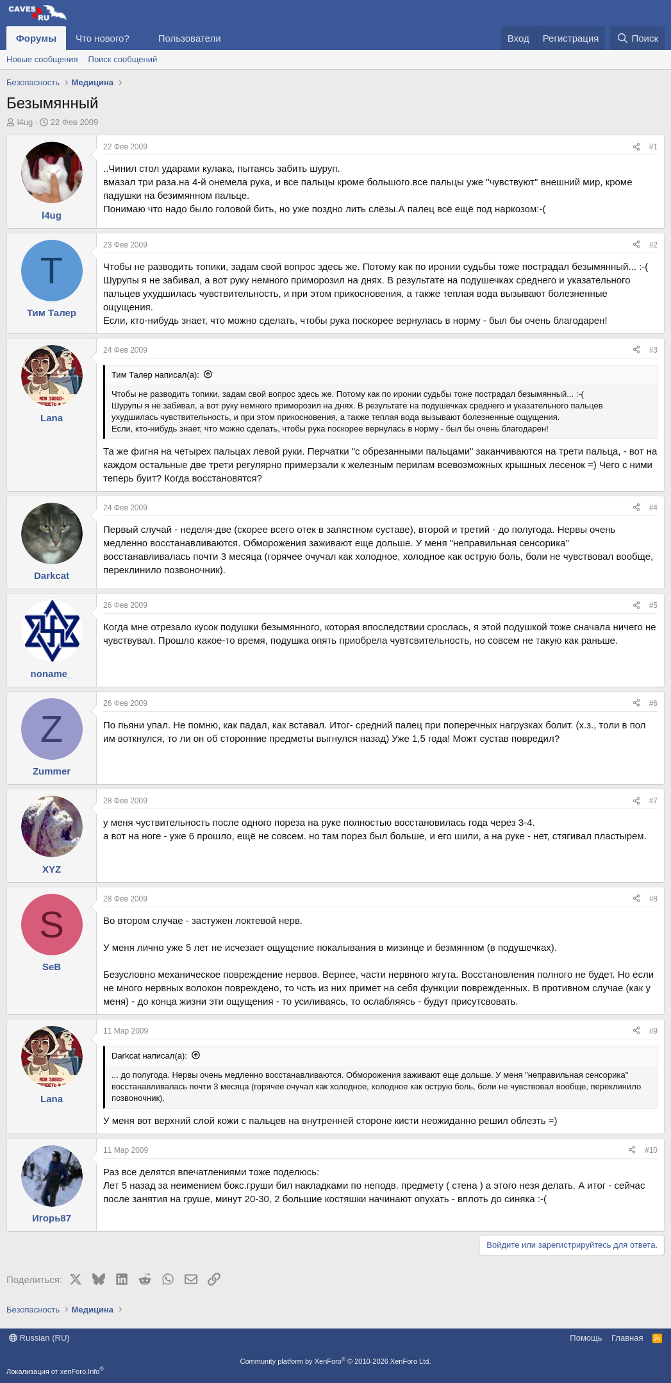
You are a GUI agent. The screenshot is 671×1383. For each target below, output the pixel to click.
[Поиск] (637, 38)
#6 (653, 703)
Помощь (586, 1338)
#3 (653, 350)
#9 (653, 1031)
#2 (653, 244)
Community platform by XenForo (335, 1361)
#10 (651, 1150)
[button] (140, 38)
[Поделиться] (636, 147)
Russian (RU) (39, 1338)
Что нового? (102, 38)
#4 (653, 507)
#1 (653, 146)
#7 (653, 800)
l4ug (25, 122)
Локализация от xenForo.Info (55, 1371)
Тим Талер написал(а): (155, 375)
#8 (653, 898)
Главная (627, 1338)
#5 (653, 605)
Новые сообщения (42, 59)
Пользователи (189, 38)
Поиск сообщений (123, 59)
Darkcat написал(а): (149, 1055)
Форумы (36, 38)
